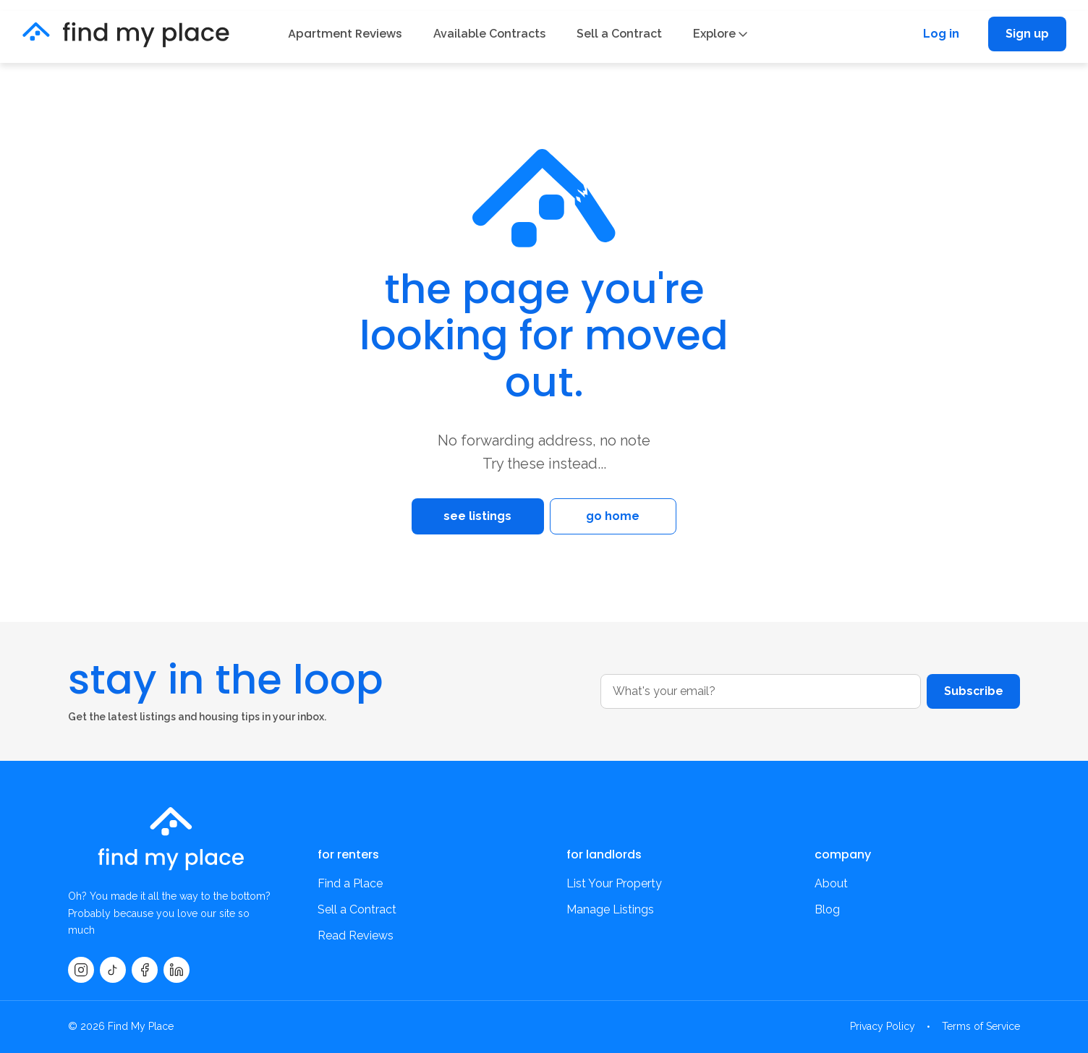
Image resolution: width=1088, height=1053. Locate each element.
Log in (941, 33)
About (831, 883)
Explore (720, 33)
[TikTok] (113, 970)
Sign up (1027, 33)
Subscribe (973, 691)
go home (625, 516)
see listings (463, 516)
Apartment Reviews (345, 33)
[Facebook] (145, 970)
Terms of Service (981, 1026)
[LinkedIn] (176, 970)
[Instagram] (81, 970)
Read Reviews (356, 935)
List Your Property (614, 883)
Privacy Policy (882, 1026)
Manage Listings (610, 909)
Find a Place (350, 883)
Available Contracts (489, 33)
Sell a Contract (619, 33)
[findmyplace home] (126, 34)
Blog (827, 909)
